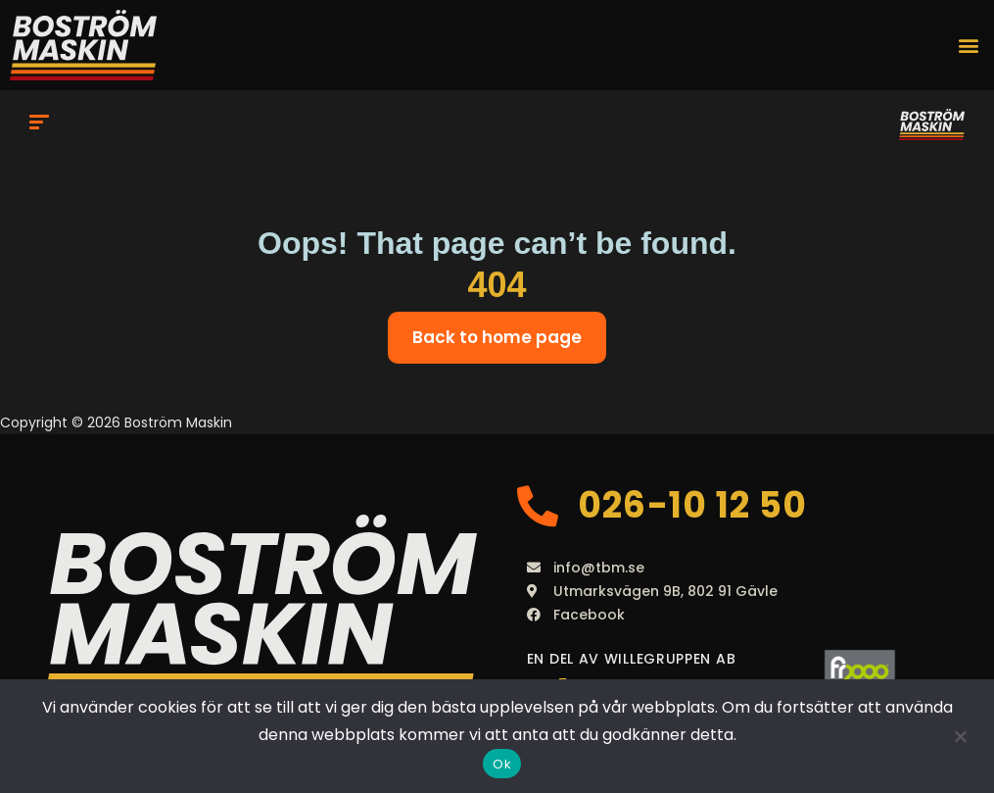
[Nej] (959, 736)
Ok (502, 764)
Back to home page (497, 337)
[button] (968, 45)
